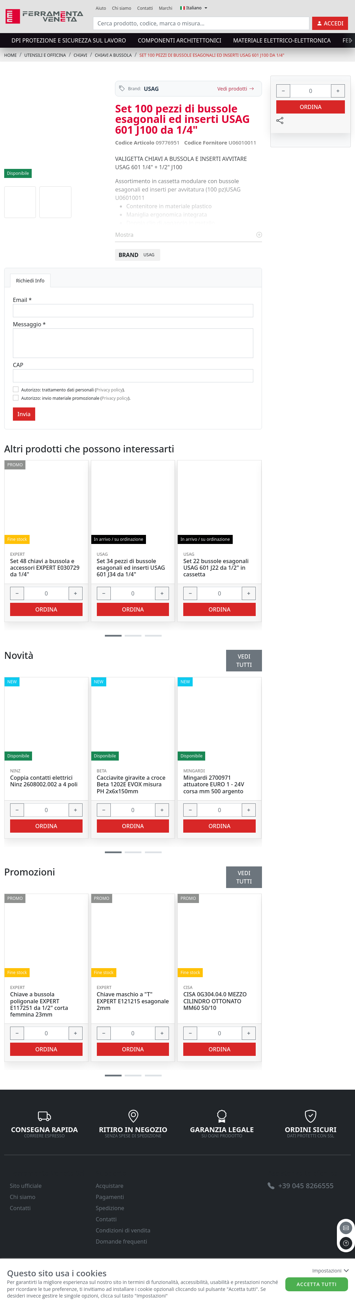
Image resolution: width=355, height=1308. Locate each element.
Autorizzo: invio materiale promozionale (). (76, 398)
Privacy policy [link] (109, 390)
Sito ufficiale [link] (26, 1186)
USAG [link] (151, 89)
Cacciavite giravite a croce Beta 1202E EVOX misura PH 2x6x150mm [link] (131, 784)
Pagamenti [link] (110, 1197)
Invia (24, 414)
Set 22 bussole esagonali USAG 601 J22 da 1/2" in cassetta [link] (215, 568)
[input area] (201, 23)
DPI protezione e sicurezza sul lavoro (68, 40)
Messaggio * (29, 324)
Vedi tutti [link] (244, 877)
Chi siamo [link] (121, 8)
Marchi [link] (165, 8)
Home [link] (10, 55)
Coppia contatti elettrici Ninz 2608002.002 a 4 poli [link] (44, 781)
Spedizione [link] (110, 1208)
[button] (113, 1075)
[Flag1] (15, 389)
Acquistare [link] (110, 1186)
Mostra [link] (188, 235)
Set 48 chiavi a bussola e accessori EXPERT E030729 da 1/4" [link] (44, 568)
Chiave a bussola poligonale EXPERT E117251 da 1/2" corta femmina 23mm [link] (39, 1004)
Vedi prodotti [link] (235, 88)
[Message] (133, 343)
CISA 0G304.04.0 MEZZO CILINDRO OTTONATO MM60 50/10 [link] (215, 1001)
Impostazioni (330, 1270)
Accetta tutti (317, 1284)
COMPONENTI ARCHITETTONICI (179, 40)
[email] (346, 1228)
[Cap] (133, 375)
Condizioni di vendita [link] (123, 1230)
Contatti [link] (145, 8)
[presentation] (348, 40)
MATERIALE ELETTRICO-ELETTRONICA (282, 40)
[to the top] (346, 1243)
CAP (18, 365)
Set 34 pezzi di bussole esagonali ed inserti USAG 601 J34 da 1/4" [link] (131, 568)
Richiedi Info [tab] (30, 280)
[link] (44, 15)
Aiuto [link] (101, 8)
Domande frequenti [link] (121, 1241)
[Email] (133, 310)
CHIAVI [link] (80, 55)
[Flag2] (15, 397)
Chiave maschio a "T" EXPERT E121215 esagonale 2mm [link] (133, 1001)
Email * (22, 300)
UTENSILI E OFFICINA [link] (45, 55)
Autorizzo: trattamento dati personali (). (73, 390)
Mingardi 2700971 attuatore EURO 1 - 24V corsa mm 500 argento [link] (213, 784)
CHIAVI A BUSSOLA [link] (113, 55)
